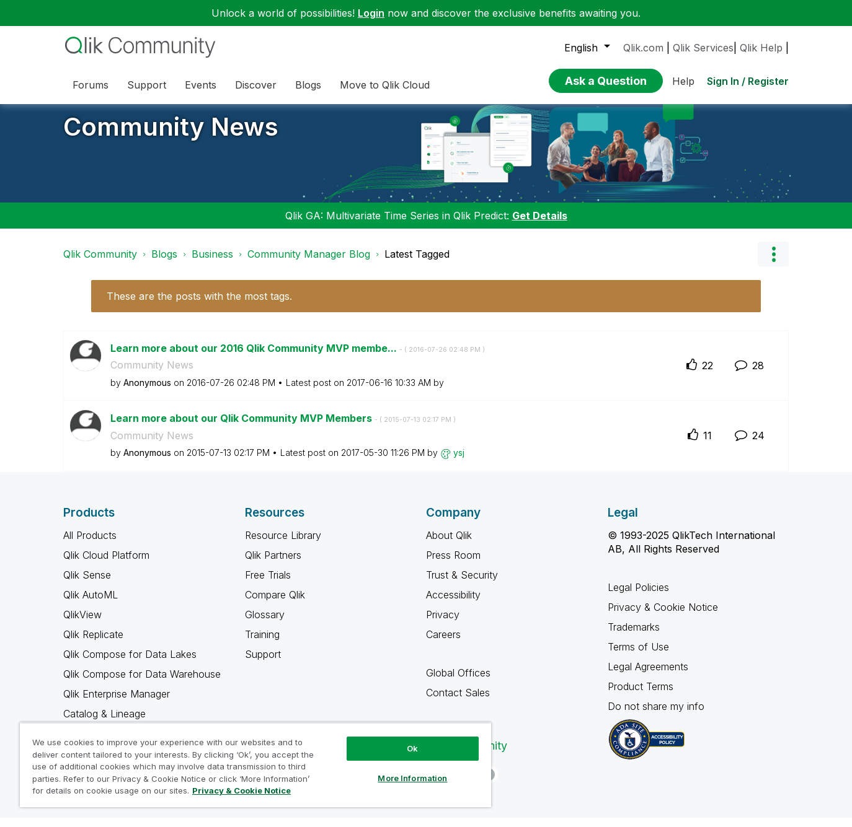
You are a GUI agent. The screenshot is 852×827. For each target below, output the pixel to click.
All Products (90, 544)
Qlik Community (100, 263)
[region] (255, 764)
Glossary (265, 624)
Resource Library (283, 544)
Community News (170, 136)
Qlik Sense (87, 584)
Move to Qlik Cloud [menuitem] (385, 85)
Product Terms (640, 695)
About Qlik (449, 544)
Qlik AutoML (90, 604)
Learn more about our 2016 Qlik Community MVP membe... (297, 357)
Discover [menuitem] (256, 85)
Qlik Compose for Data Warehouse (142, 683)
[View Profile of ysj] (458, 462)
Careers (443, 643)
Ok (412, 748)
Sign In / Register (748, 81)
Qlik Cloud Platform (106, 564)
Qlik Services (703, 48)
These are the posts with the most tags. (199, 305)
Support (263, 663)
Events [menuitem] (200, 85)
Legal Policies (638, 596)
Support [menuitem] (146, 85)
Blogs (164, 263)
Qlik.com (643, 48)
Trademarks (634, 636)
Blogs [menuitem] (308, 85)
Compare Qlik (275, 604)
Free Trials (268, 584)
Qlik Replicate (93, 643)
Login (371, 13)
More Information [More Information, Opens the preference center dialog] (412, 778)
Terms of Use (638, 656)
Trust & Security (462, 584)
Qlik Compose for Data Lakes (130, 663)
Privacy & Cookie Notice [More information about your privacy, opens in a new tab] (241, 790)
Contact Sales (458, 702)
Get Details (539, 225)
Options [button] (773, 263)
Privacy (442, 624)
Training (262, 643)
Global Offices (458, 682)
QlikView (82, 624)
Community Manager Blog (308, 263)
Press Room (453, 564)
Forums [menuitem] (91, 85)
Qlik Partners (273, 564)
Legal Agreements (648, 676)
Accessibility (453, 604)
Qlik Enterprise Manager (116, 703)
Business (212, 263)
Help (683, 81)
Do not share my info (658, 715)
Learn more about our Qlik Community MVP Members (283, 427)
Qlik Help (761, 48)
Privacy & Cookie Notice (663, 616)
